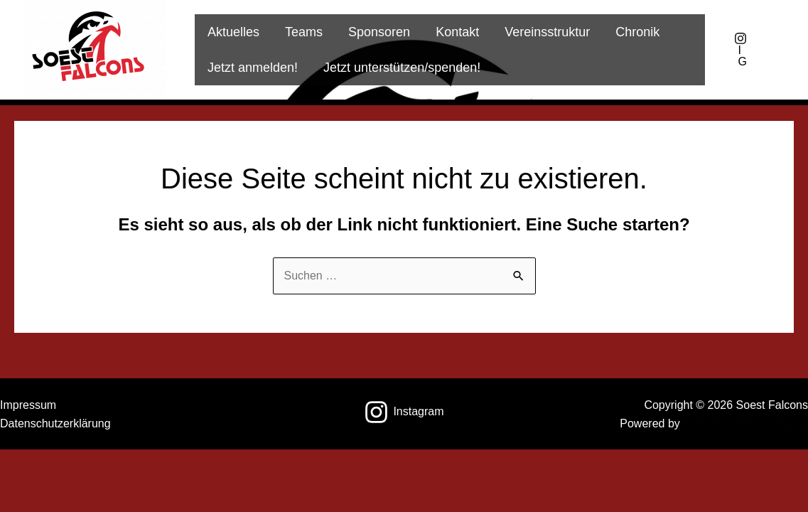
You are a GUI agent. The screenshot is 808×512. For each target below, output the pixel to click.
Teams (304, 32)
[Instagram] (404, 412)
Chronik (637, 32)
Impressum (28, 405)
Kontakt (457, 32)
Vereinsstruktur (547, 32)
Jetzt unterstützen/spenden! (401, 67)
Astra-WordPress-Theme (745, 423)
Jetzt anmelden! (253, 67)
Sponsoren (379, 32)
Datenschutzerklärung (55, 423)
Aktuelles (233, 32)
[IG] (740, 49)
